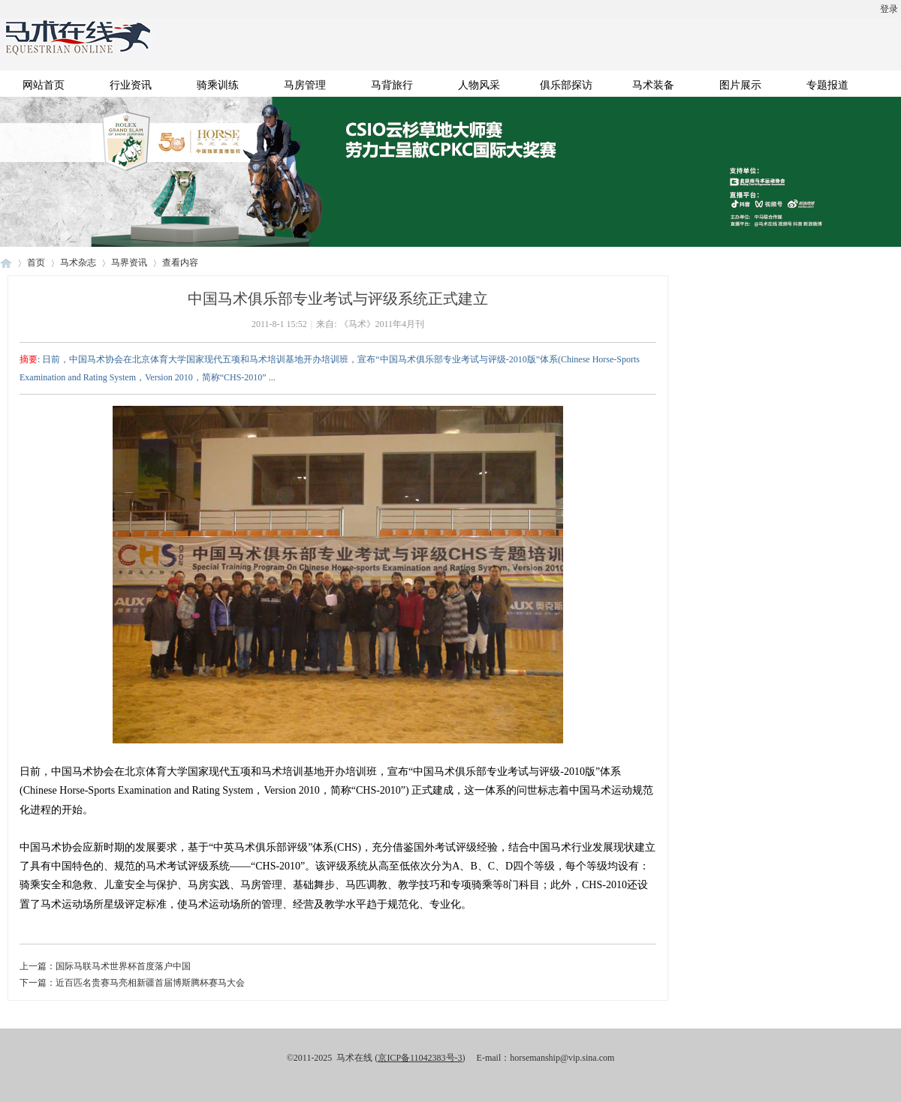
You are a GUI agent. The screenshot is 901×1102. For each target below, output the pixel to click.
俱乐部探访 (566, 85)
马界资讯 (129, 262)
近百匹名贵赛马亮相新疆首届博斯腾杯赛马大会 (150, 982)
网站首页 (44, 85)
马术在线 (6, 263)
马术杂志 (78, 262)
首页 (36, 262)
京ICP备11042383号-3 (420, 1057)
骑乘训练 (218, 85)
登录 (889, 9)
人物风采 (479, 85)
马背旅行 (392, 85)
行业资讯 (131, 85)
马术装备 (653, 85)
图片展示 (740, 85)
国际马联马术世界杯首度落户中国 (123, 966)
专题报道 (827, 85)
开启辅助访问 (4, 10)
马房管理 (305, 85)
